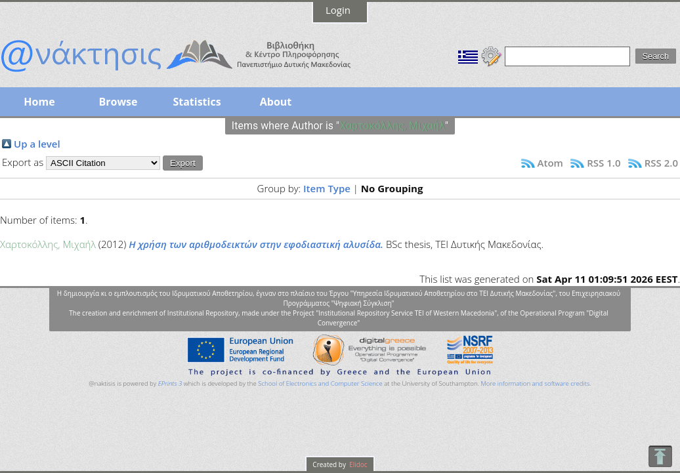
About (276, 101)
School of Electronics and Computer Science (320, 383)
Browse (117, 101)
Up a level (37, 143)
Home (39, 101)
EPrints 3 (170, 383)
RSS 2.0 (661, 162)
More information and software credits (534, 383)
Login (338, 9)
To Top (660, 456)
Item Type (327, 188)
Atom (550, 162)
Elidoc (358, 464)
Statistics (197, 101)
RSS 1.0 (603, 162)
